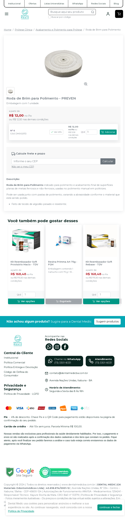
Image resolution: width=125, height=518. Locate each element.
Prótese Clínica (23, 29)
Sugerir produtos (107, 321)
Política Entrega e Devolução (21, 367)
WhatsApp (77, 3)
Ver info (56, 132)
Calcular (108, 161)
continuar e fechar (109, 507)
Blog (116, 3)
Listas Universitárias (54, 3)
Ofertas (32, 3)
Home (7, 29)
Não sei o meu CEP (23, 166)
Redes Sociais (98, 3)
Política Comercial (14, 362)
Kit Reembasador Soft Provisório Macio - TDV (24, 263)
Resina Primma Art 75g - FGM (62, 263)
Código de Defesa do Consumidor (16, 374)
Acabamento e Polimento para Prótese (59, 29)
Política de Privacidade (21, 511)
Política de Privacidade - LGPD (21, 393)
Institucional (14, 3)
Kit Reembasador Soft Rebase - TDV (99, 263)
